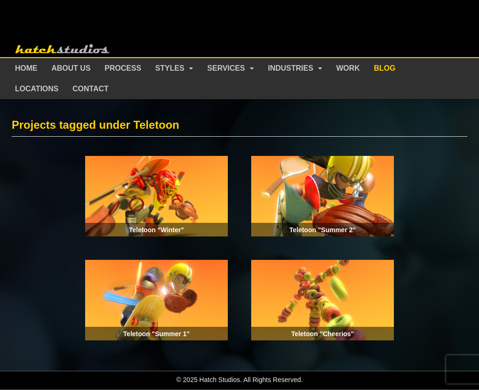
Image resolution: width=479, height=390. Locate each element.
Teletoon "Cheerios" (322, 334)
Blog (384, 68)
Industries (290, 68)
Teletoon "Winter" (156, 230)
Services (226, 68)
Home (26, 68)
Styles (169, 68)
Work (348, 68)
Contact (91, 89)
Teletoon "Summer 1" (156, 334)
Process (123, 68)
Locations (36, 89)
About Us (71, 68)
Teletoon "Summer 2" (322, 230)
